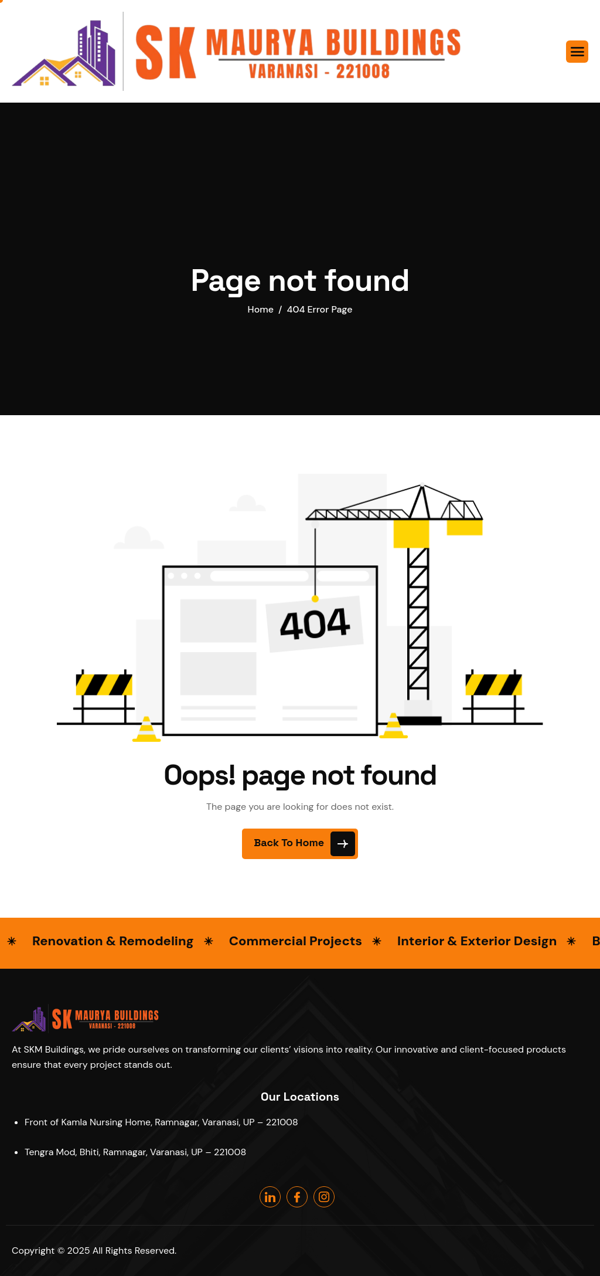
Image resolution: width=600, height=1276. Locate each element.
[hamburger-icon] (577, 51)
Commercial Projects (295, 940)
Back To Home (304, 844)
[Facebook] (297, 1196)
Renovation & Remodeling (113, 940)
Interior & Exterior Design (477, 940)
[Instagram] (324, 1196)
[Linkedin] (270, 1196)
